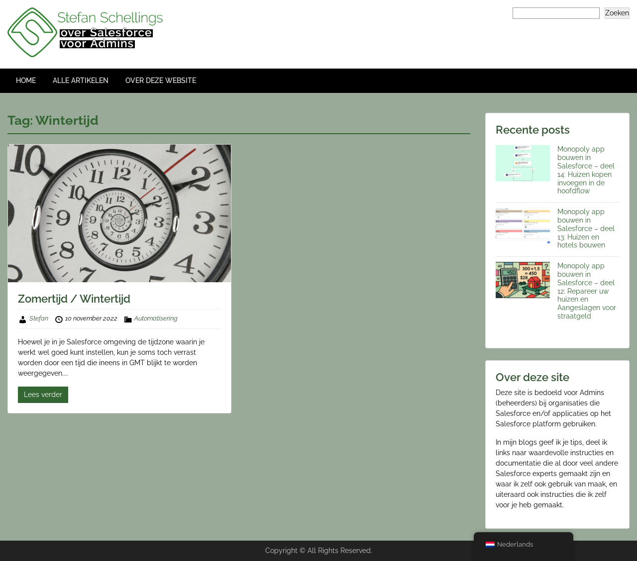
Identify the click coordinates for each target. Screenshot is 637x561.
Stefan (38, 318)
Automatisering (156, 318)
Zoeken (617, 13)
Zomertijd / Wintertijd (74, 298)
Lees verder (43, 395)
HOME (26, 80)
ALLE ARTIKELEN (80, 80)
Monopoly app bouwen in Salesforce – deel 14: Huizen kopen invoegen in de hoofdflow (586, 170)
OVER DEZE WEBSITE (160, 80)
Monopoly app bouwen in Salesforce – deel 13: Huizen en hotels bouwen (586, 228)
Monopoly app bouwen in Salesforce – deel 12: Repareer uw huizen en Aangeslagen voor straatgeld (586, 291)
